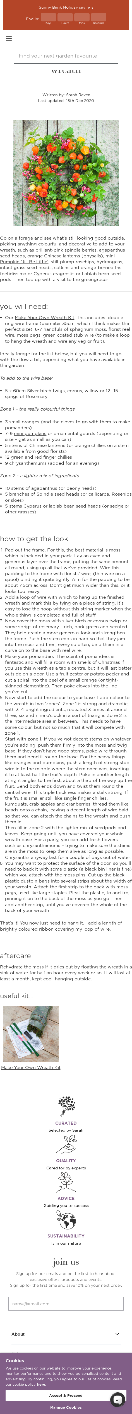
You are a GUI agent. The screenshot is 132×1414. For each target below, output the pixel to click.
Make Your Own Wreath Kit (44, 317)
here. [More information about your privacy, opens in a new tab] (41, 1384)
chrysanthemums (28, 463)
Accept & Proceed (66, 1395)
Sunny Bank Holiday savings (66, 7)
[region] (66, 1383)
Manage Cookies (66, 1407)
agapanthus (44, 488)
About (66, 1333)
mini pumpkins (30, 433)
